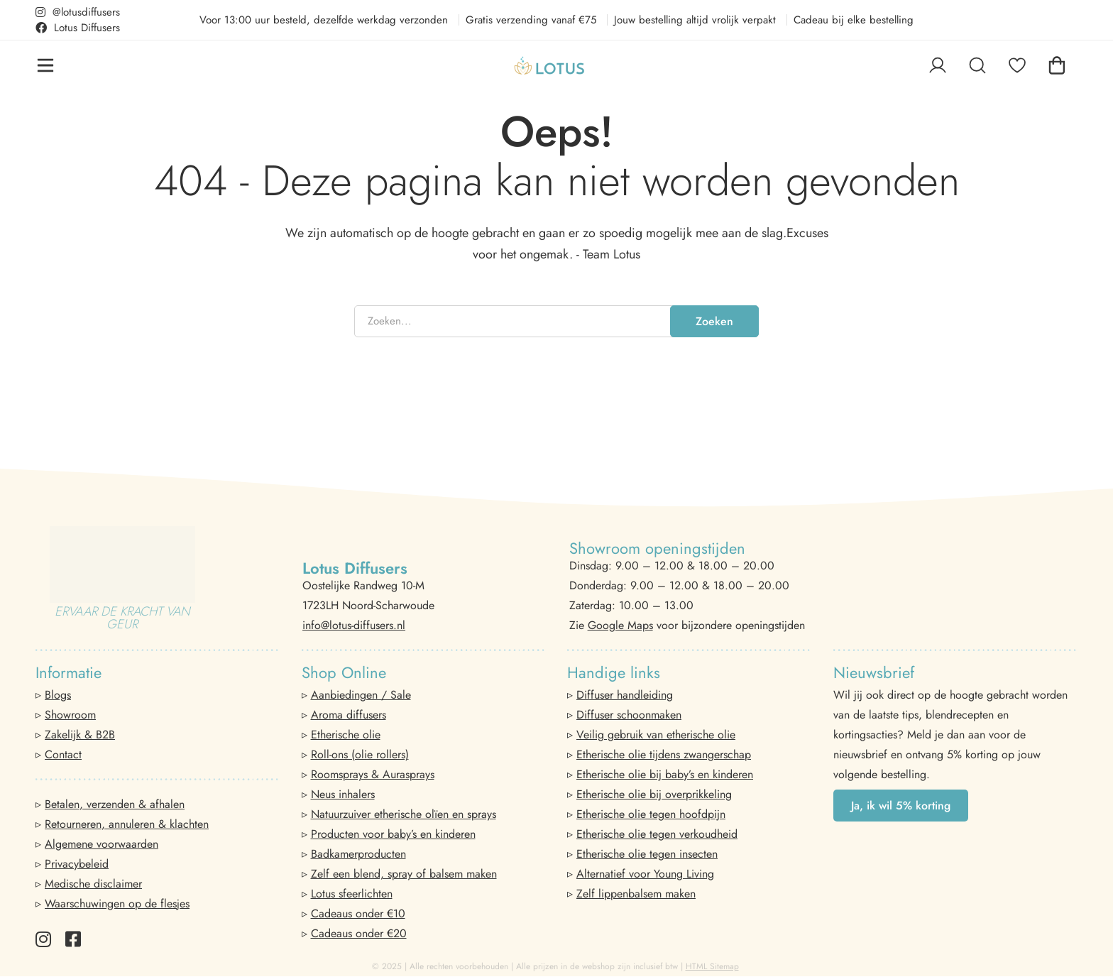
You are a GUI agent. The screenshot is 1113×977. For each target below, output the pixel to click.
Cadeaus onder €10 (358, 913)
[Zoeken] (977, 65)
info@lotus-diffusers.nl (353, 625)
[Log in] (938, 65)
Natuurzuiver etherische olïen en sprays (403, 814)
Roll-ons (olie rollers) (360, 754)
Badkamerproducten (358, 854)
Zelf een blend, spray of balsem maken (404, 874)
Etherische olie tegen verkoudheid (657, 834)
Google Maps (620, 625)
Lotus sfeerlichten (352, 893)
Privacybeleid (77, 864)
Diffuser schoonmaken (628, 714)
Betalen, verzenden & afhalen (115, 804)
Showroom (70, 714)
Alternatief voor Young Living (645, 874)
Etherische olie (345, 734)
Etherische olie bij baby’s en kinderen (664, 774)
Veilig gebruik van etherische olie (655, 734)
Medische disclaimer (93, 883)
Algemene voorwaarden (101, 844)
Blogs (58, 695)
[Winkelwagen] (1057, 65)
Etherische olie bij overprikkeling (654, 794)
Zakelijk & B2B (80, 734)
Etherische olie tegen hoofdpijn (650, 814)
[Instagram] (43, 939)
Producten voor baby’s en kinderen (393, 834)
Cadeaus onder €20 (359, 933)
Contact (63, 754)
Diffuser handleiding (624, 695)
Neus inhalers (343, 794)
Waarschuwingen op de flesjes (117, 903)
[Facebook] (73, 939)
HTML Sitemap (712, 966)
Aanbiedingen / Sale (361, 695)
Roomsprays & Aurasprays (372, 774)
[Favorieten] (1017, 65)
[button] (900, 806)
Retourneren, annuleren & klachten (127, 824)
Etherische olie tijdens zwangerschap (663, 754)
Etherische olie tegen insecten (647, 854)
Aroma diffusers (348, 714)
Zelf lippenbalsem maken (636, 893)
